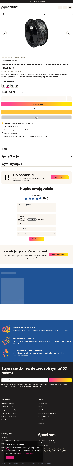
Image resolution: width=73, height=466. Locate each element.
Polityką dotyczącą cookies (13, 449)
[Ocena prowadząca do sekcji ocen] (13, 57)
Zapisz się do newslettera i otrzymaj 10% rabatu (34, 370)
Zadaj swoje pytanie (58, 254)
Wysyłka (4, 437)
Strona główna (10, 14)
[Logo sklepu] (9, 7)
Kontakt (4, 420)
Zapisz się (60, 380)
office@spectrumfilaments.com (48, 443)
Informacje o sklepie (8, 434)
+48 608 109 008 (43, 445)
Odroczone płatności (11, 136)
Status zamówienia (7, 403)
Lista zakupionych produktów (47, 413)
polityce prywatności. (35, 386)
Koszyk (40, 406)
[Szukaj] (60, 7)
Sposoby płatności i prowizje (10, 440)
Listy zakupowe (42, 410)
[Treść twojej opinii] (37, 207)
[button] (5, 33)
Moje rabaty (41, 420)
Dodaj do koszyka (36, 104)
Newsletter (41, 423)
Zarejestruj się (42, 403)
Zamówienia (5, 399)
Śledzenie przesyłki (7, 406)
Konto (40, 399)
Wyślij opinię (36, 239)
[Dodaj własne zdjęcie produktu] (41, 219)
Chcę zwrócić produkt (8, 413)
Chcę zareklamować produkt (10, 410)
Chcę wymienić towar (8, 417)
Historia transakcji (43, 417)
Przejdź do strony (60, 177)
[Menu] (70, 7)
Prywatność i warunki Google (26, 453)
